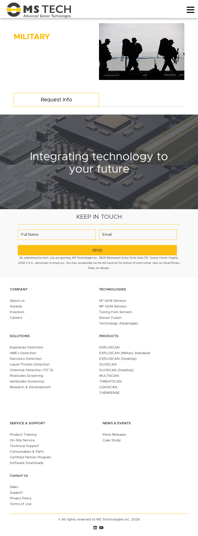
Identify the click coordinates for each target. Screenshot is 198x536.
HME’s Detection (23, 353)
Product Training (23, 434)
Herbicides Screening (27, 381)
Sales (14, 487)
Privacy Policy (21, 498)
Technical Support (24, 446)
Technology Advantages (118, 323)
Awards (16, 306)
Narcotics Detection (26, 359)
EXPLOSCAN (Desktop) (118, 359)
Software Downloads (26, 463)
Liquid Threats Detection (30, 364)
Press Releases (114, 434)
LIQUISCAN (108, 387)
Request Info (56, 99)
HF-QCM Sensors (112, 301)
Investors (17, 312)
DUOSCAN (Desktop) (116, 370)
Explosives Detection (26, 347)
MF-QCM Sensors (113, 306)
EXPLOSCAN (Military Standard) (124, 353)
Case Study (112, 440)
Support (16, 492)
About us (17, 301)
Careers (16, 318)
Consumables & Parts (27, 451)
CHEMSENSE (109, 393)
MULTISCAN (109, 376)
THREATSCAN (110, 381)
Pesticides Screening (26, 376)
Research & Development (30, 387)
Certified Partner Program (30, 457)
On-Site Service (22, 440)
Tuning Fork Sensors (115, 312)
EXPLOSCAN (109, 347)
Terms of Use (20, 504)
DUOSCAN (108, 364)
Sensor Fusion (110, 318)
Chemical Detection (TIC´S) (31, 370)
